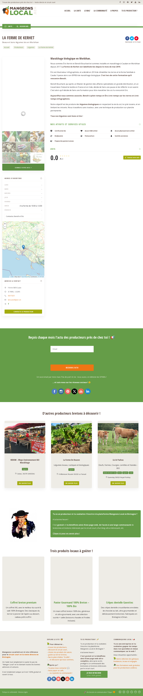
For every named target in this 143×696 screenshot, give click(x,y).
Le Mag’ (87, 11)
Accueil (6, 47)
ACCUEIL (67, 11)
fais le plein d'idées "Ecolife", (59, 657)
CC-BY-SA (41, 276)
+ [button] (5, 223)
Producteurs (18, 47)
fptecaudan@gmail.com (14, 300)
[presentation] (67, 358)
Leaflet (12, 276)
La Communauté (100, 11)
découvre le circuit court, (57, 649)
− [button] (5, 227)
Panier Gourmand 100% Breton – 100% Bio (71, 604)
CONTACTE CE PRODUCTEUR (23, 311)
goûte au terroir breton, (57, 654)
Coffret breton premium (23, 602)
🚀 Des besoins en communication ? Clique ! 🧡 (99, 692)
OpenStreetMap (25, 276)
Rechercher (22, 26)
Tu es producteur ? (129, 11)
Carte (8, 26)
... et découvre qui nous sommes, (61, 659)
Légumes (31, 47)
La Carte (77, 11)
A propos (114, 11)
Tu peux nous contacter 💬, (59, 668)
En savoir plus (25, 483)
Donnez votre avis (132, 157)
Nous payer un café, (56, 670)
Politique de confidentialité (9, 692)
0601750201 (11, 296)
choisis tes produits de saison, (60, 652)
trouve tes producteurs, (57, 647)
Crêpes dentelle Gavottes (119, 602)
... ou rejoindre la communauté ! (60, 673)
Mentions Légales (23, 692)
